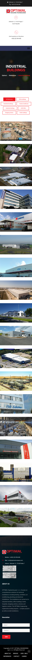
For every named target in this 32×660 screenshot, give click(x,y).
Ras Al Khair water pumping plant (16, 416)
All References (9, 99)
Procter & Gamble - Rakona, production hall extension (16, 393)
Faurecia (16, 166)
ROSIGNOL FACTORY (16, 438)
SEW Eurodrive (16, 484)
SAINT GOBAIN (16, 461)
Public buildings (23, 112)
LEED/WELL (23, 108)
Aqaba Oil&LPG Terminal (16, 120)
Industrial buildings (10, 108)
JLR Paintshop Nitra (16, 279)
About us (8, 653)
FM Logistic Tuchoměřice (16, 211)
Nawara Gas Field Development (16, 370)
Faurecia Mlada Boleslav (16, 188)
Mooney (16, 347)
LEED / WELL (24, 653)
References (12, 75)
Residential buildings (8, 103)
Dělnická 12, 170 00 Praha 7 (17, 563)
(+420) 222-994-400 (15, 557)
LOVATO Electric (16, 325)
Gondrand (16, 234)
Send (6, 636)
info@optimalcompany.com (15, 560)
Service (15, 653)
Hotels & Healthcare (23, 103)
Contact (16, 656)
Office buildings (22, 99)
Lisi (16, 302)
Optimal (4, 75)
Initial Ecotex (16, 257)
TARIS (16, 507)
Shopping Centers (9, 112)
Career (24, 656)
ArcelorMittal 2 (16, 143)
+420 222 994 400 (16, 38)
